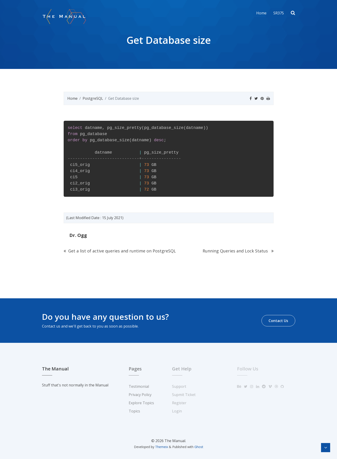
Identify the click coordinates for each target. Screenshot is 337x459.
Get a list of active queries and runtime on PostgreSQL (120, 251)
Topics (134, 411)
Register (179, 402)
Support (179, 386)
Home (261, 13)
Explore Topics (141, 402)
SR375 (278, 13)
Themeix (161, 447)
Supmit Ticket (184, 394)
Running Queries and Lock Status (238, 251)
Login (177, 411)
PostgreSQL (93, 98)
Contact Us (278, 320)
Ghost (198, 447)
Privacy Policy (140, 394)
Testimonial (139, 386)
